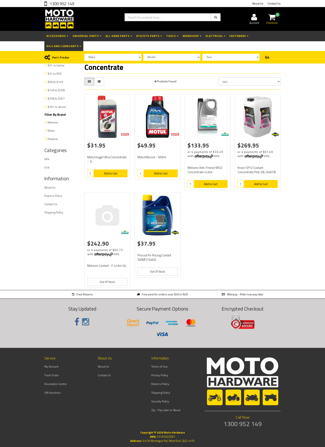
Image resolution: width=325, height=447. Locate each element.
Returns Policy (53, 196)
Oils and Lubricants (63, 46)
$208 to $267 (56, 98)
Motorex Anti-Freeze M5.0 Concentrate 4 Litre (205, 169)
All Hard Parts (119, 36)
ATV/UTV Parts (149, 36)
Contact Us (274, 3)
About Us (257, 3)
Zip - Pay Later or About (165, 410)
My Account (51, 366)
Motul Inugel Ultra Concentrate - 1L (107, 159)
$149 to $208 (56, 90)
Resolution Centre (55, 384)
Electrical (215, 36)
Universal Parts (87, 36)
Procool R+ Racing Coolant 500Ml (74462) (154, 257)
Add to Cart (110, 173)
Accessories (57, 36)
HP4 (47, 159)
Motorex (53, 122)
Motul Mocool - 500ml (151, 157)
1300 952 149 (61, 3)
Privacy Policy (159, 375)
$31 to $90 (54, 73)
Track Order (51, 375)
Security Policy (160, 401)
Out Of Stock (107, 282)
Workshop (192, 36)
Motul (51, 130)
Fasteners (239, 36)
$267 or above (57, 107)
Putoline (53, 139)
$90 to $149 (55, 82)
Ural (46, 167)
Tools (172, 36)
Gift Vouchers (52, 392)
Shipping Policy (53, 212)
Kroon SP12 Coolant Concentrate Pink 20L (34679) (257, 169)
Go (267, 57)
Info (217, 156)
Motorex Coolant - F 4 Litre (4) (106, 265)
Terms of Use (159, 366)
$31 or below (56, 65)
